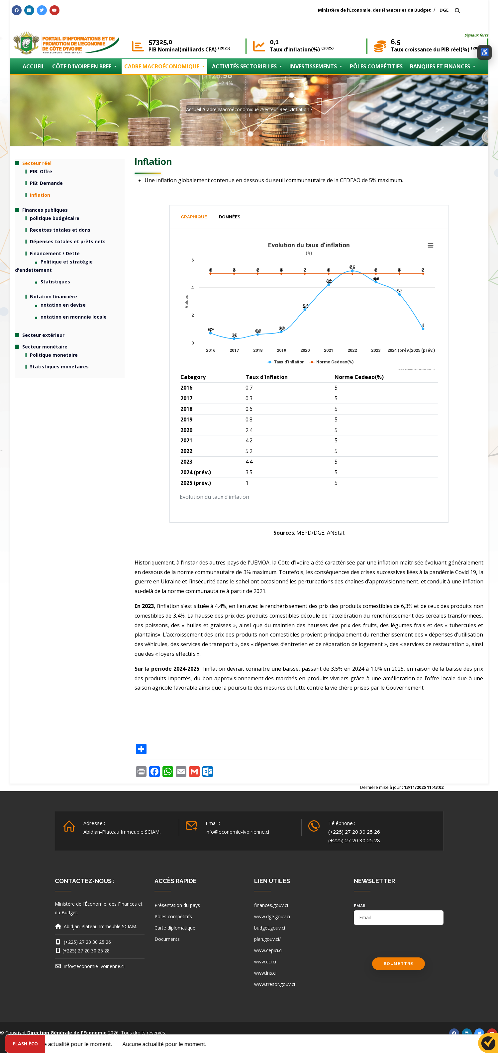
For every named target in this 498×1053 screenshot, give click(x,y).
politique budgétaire (54, 218)
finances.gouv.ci (271, 905)
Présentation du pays (177, 905)
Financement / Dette (55, 253)
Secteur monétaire (44, 346)
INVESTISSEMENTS (313, 66)
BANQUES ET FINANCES (440, 66)
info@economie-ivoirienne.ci (237, 831)
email (360, 906)
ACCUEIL (34, 66)
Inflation (300, 109)
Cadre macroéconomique (231, 109)
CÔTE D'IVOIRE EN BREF (82, 66)
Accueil (193, 109)
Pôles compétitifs (173, 916)
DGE (444, 10)
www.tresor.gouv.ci (274, 984)
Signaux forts (476, 35)
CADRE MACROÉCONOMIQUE (162, 66)
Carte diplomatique (174, 928)
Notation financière (53, 296)
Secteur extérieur (43, 335)
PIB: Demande (46, 183)
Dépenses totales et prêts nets (68, 241)
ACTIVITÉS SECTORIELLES (245, 66)
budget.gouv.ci (269, 928)
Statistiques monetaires (59, 366)
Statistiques (55, 281)
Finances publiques (45, 210)
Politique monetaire (54, 355)
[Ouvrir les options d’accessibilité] (484, 52)
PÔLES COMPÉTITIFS (376, 66)
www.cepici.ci (268, 950)
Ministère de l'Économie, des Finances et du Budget (374, 10)
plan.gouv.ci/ (267, 939)
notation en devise (63, 305)
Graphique (194, 216)
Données (229, 216)
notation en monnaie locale (74, 317)
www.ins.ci (265, 973)
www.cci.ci (265, 961)
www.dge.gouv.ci (272, 916)
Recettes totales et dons (60, 230)
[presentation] (404, 944)
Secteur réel (275, 109)
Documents (167, 939)
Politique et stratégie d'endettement (54, 266)
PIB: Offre (41, 171)
